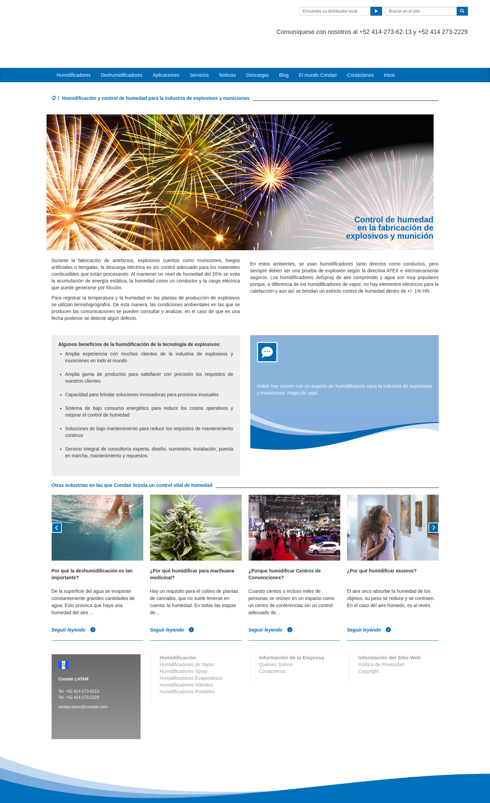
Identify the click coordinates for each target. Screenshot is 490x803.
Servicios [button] (199, 48)
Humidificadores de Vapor (187, 637)
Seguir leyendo (74, 603)
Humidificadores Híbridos (186, 657)
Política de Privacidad (381, 637)
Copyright (368, 644)
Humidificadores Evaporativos (191, 651)
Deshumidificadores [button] (122, 48)
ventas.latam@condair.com (83, 679)
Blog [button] (284, 48)
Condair (91, 15)
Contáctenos (360, 48)
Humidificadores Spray (183, 644)
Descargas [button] (257, 48)
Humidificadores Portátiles (187, 664)
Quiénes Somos (276, 637)
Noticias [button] (227, 48)
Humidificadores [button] (74, 48)
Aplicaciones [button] (166, 48)
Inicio (389, 48)
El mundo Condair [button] (318, 48)
